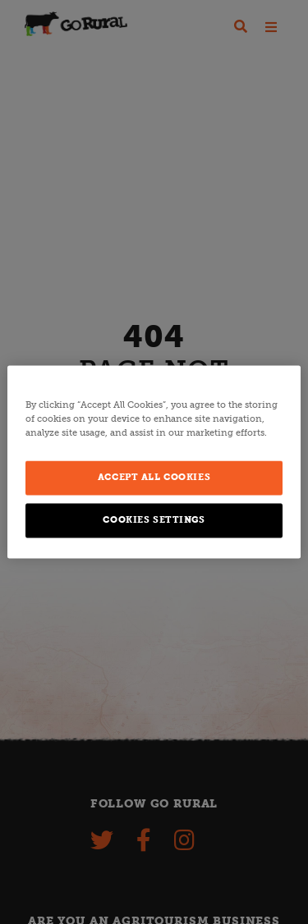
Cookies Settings (154, 520)
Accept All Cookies (154, 477)
